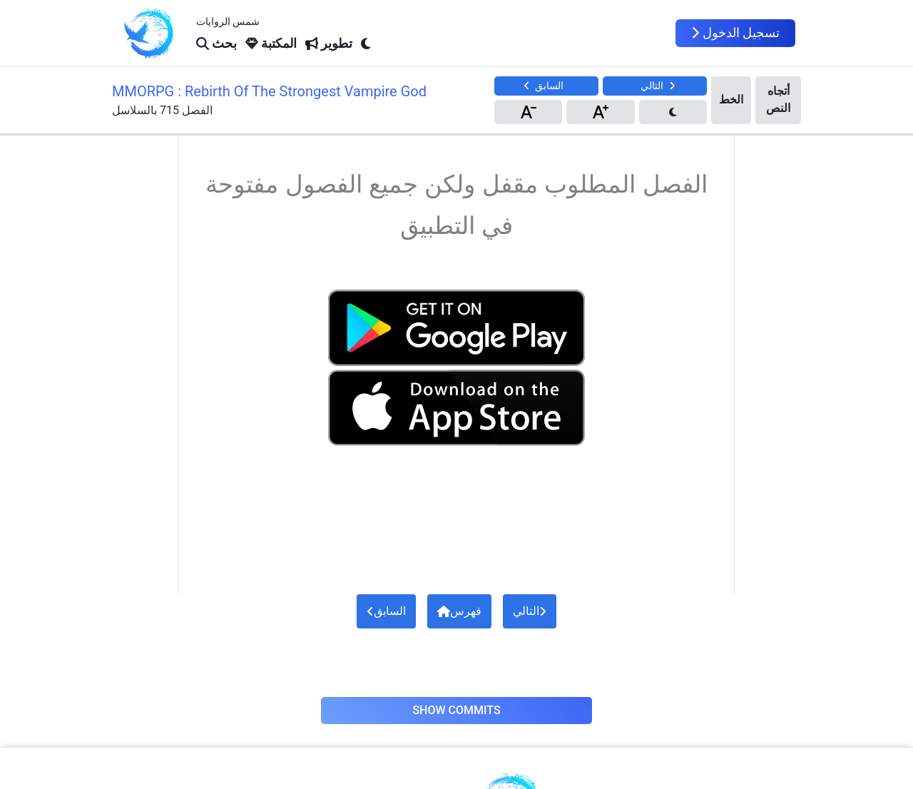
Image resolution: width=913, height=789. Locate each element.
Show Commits (456, 710)
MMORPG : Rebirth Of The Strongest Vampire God (269, 91)
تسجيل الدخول (735, 33)
